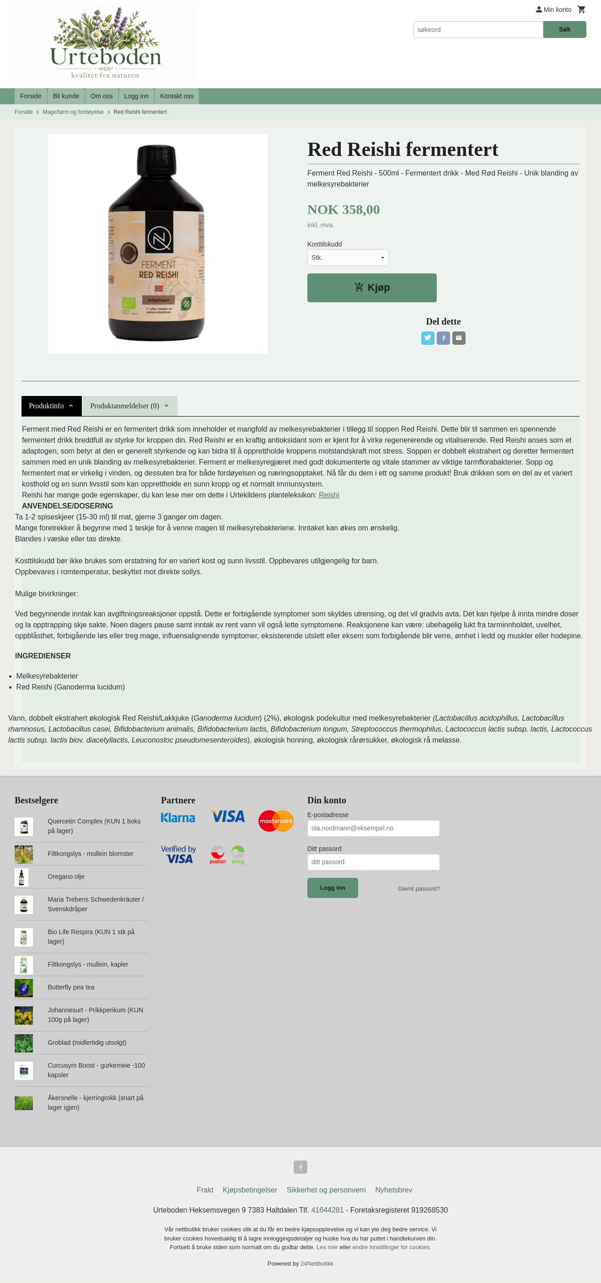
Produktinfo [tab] (46, 406)
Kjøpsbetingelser (250, 1191)
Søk (565, 29)
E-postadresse (328, 814)
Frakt (205, 1191)
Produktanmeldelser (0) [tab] (124, 406)
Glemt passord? (419, 888)
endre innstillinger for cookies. (392, 1248)
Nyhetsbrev (394, 1191)
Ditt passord (324, 848)
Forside (31, 96)
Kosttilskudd (324, 244)
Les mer (328, 1248)
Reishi (329, 495)
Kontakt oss (176, 96)
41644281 (327, 1211)
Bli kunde (66, 96)
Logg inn (136, 96)
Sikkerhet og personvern (326, 1191)
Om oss (102, 96)
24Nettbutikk (316, 1264)
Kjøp (372, 287)
